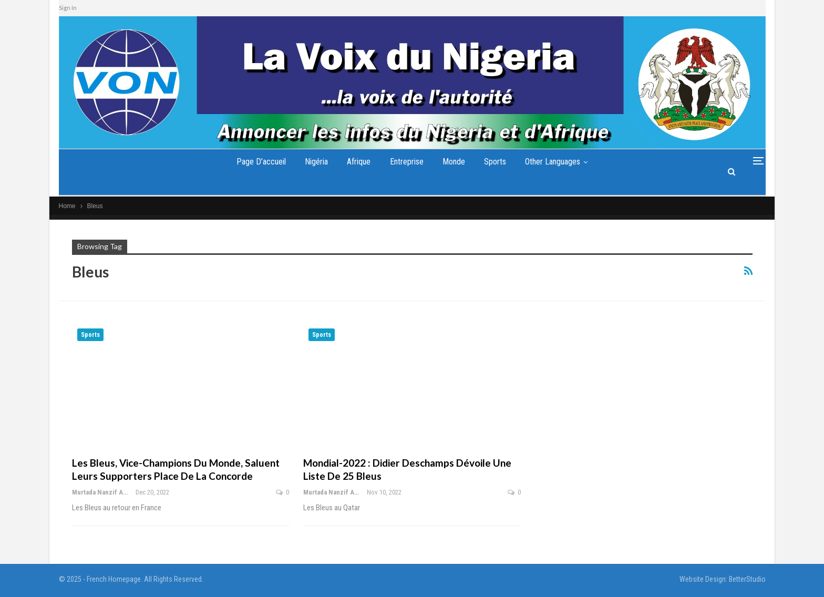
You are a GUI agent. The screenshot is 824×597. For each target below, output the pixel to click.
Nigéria (316, 162)
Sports (495, 162)
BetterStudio (747, 579)
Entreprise (407, 162)
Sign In (68, 7)
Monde (453, 162)
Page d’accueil (261, 162)
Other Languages (552, 162)
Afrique (358, 162)
